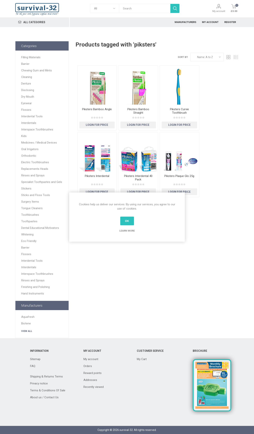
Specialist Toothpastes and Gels (41, 182)
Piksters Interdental (97, 176)
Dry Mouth (27, 96)
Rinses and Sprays (33, 175)
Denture (26, 83)
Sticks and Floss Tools (35, 195)
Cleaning (26, 77)
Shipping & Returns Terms (46, 376)
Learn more (127, 230)
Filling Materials (30, 57)
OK (127, 220)
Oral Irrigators (30, 149)
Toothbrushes (30, 215)
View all (26, 331)
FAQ (32, 366)
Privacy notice (39, 383)
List (236, 57)
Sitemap (35, 359)
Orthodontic (28, 155)
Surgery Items (30, 201)
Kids (24, 136)
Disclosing (27, 90)
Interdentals (28, 123)
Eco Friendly (28, 241)
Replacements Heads (34, 169)
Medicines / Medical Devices (39, 142)
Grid (228, 57)
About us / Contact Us (44, 397)
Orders (87, 366)
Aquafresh (27, 317)
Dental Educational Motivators (40, 228)
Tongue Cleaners (32, 208)
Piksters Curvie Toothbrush (179, 110)
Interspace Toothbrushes (37, 129)
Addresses (90, 380)
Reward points (92, 373)
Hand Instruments (32, 293)
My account (218, 11)
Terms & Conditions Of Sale (47, 390)
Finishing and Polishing (35, 287)
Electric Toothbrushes (35, 162)
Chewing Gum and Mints (36, 70)
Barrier (25, 64)
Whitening (27, 234)
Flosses (26, 110)
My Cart (142, 359)
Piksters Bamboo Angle (97, 109)
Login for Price (97, 124)
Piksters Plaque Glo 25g (179, 176)
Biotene (26, 323)
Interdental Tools (32, 116)
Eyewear (26, 103)
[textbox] (144, 8)
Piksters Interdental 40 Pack (138, 177)
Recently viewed (93, 387)
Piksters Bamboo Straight (138, 110)
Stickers (26, 188)
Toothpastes (29, 221)
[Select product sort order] (207, 57)
